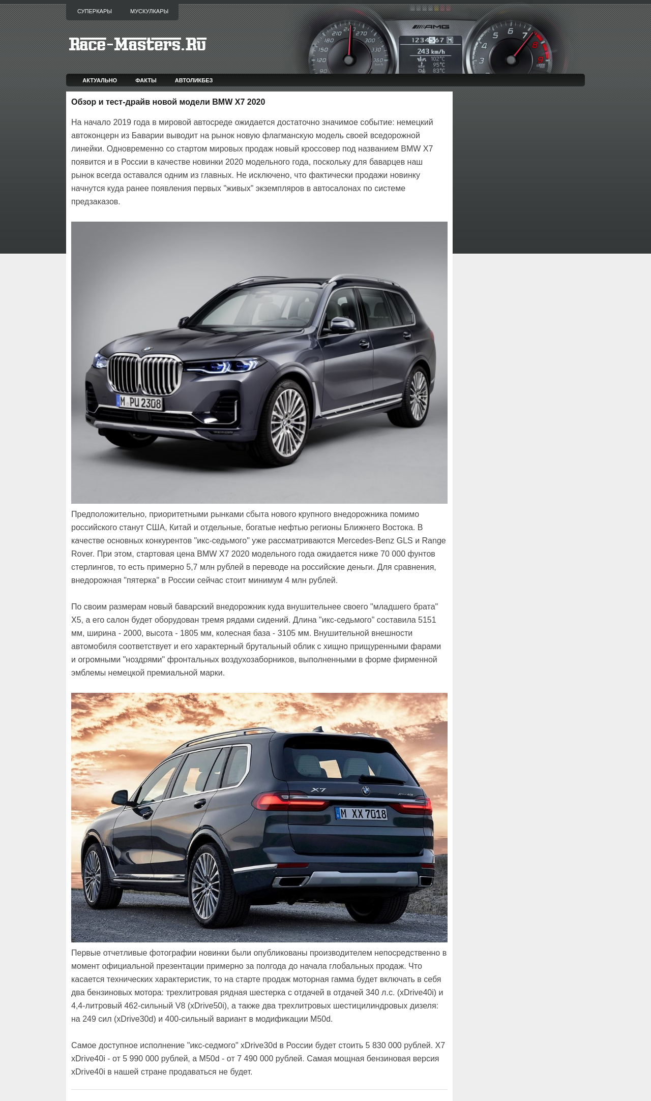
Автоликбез (194, 80)
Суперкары (94, 11)
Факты (146, 80)
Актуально (99, 80)
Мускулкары (149, 11)
